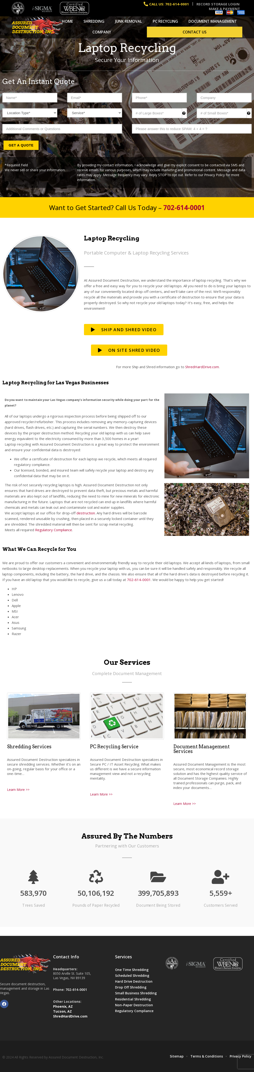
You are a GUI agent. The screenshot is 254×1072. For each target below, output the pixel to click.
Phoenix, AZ (63, 1006)
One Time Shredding (132, 969)
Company (101, 32)
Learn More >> (18, 789)
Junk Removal (128, 21)
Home (67, 21)
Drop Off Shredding (130, 987)
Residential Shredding (133, 999)
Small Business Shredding (136, 993)
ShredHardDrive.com (202, 366)
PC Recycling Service (114, 746)
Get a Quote (21, 145)
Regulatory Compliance (53, 529)
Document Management (213, 21)
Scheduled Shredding (132, 975)
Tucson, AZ (62, 1011)
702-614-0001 (139, 579)
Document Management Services (201, 749)
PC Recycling (165, 21)
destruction (85, 513)
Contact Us (195, 32)
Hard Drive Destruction (133, 981)
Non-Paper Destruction (134, 1005)
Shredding (93, 21)
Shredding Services (29, 746)
